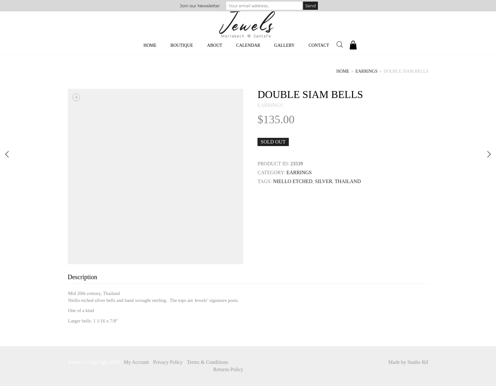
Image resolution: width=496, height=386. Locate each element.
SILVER (323, 181)
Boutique (181, 45)
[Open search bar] (340, 44)
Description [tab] (82, 276)
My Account (136, 362)
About (214, 45)
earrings (366, 71)
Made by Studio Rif (408, 362)
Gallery (284, 45)
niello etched (293, 181)
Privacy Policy (168, 362)
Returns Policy (228, 369)
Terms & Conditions (207, 362)
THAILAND (348, 181)
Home (150, 45)
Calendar (248, 45)
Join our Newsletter (200, 5)
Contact (318, 45)
